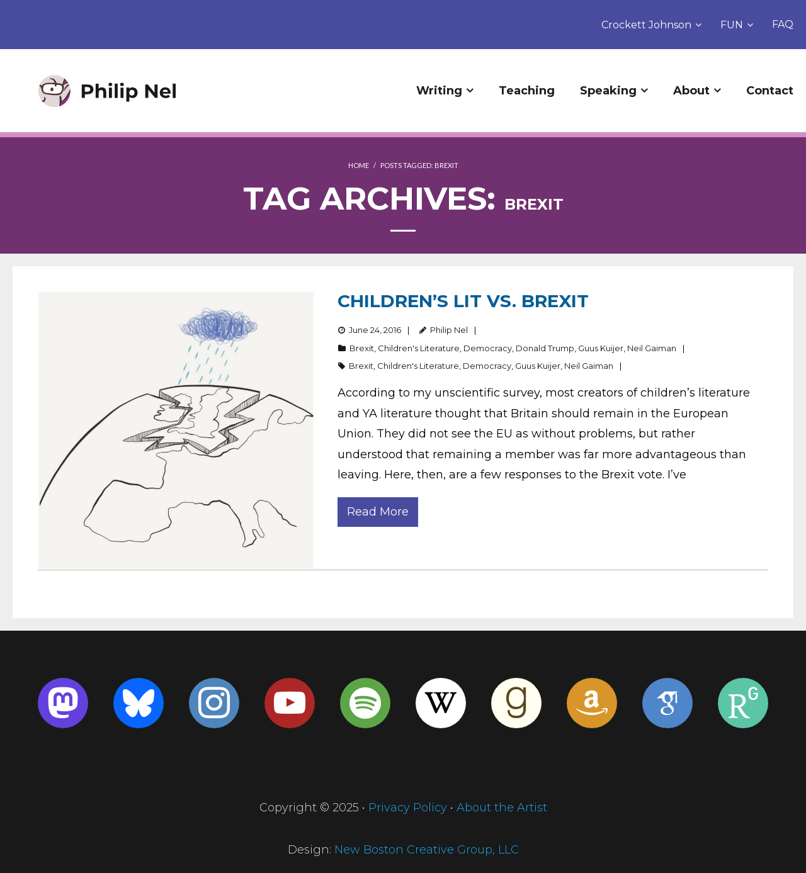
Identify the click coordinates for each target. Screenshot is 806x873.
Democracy (487, 348)
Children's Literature (419, 348)
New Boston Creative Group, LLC (426, 850)
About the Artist (502, 807)
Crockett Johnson (646, 25)
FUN (731, 25)
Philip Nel (449, 330)
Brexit (361, 348)
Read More (378, 512)
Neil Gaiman (651, 348)
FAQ (782, 24)
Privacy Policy (407, 807)
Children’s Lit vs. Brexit (463, 301)
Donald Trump (545, 348)
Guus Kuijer (600, 348)
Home (358, 165)
